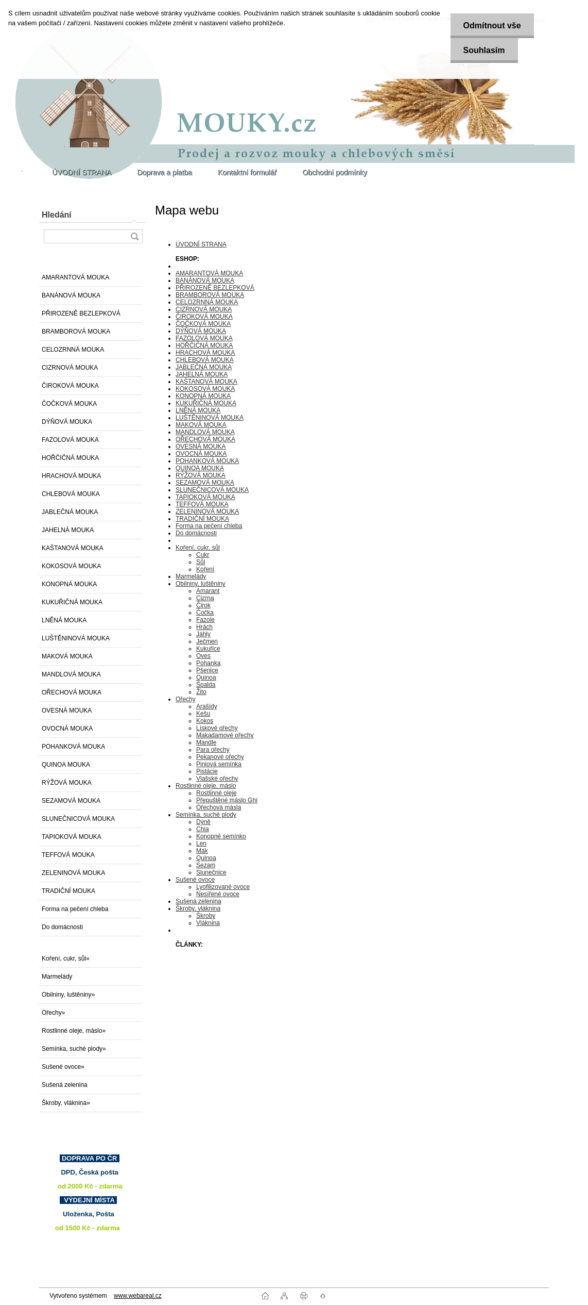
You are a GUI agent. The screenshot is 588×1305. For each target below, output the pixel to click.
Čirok (203, 605)
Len (201, 843)
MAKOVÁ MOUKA (67, 656)
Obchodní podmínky (334, 172)
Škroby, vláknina (198, 908)
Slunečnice (211, 872)
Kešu (203, 713)
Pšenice (207, 670)
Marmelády (57, 976)
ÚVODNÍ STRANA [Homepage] (81, 172)
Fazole (205, 619)
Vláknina (208, 923)
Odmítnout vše (492, 25)
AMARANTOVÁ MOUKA (75, 277)
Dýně (203, 821)
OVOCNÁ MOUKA (67, 728)
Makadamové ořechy (224, 735)
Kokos (204, 720)
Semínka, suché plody (206, 814)
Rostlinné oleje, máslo (206, 785)
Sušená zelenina (65, 1084)
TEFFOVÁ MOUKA (68, 854)
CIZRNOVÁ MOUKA (70, 367)
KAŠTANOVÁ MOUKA (72, 548)
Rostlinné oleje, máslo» (74, 1030)
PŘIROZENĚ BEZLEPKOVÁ (81, 313)
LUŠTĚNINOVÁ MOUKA (76, 638)
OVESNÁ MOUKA (67, 710)
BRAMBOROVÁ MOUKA (76, 331)
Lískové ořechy (217, 728)
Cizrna (205, 598)
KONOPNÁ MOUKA (69, 584)
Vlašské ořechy (217, 778)
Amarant (207, 590)
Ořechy (186, 699)
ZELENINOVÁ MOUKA (73, 873)
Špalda (205, 684)
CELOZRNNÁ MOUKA (73, 349)
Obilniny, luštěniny (201, 583)
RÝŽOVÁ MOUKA (67, 782)
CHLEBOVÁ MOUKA (71, 494)
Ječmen (207, 641)
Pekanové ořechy (220, 757)
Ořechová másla (218, 807)
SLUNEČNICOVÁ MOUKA (78, 818)
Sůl (200, 562)
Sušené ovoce (195, 879)
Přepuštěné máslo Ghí (226, 800)
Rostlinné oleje (216, 793)
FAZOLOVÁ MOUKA (70, 439)
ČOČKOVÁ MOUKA (69, 403)
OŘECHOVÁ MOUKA (71, 692)
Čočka (205, 612)
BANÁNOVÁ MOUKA (71, 295)
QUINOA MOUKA (66, 764)
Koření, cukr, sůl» (66, 958)
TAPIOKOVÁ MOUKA (71, 836)
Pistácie (207, 771)
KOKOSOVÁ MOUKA (71, 566)
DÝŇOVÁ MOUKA (67, 421)
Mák (202, 850)
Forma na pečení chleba (75, 909)
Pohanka (208, 663)
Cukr (202, 554)
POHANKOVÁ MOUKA (73, 746)
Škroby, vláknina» (66, 1102)
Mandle (206, 742)
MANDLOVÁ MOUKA (71, 674)
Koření (205, 569)
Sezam (205, 865)
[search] (134, 236)
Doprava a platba (164, 172)
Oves (203, 655)
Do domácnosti (62, 927)
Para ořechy (213, 749)
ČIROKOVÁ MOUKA (70, 385)
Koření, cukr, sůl (198, 547)
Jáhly (203, 634)
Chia (202, 829)
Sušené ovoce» (63, 1066)
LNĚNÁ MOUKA (64, 620)
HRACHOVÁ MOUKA (71, 476)
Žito (201, 692)
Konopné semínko (221, 836)
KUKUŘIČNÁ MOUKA (72, 602)
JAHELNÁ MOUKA (68, 530)
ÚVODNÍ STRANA (201, 244)
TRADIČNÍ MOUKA (68, 891)
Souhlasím (484, 50)
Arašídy (206, 706)
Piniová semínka (218, 764)
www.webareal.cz (138, 1295)
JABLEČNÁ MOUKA (70, 512)
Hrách (204, 627)
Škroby (205, 915)
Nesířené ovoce (217, 894)
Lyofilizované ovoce (223, 886)
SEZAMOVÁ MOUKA (71, 800)
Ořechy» (53, 1012)
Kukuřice (208, 648)
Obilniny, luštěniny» (68, 994)
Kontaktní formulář (247, 172)
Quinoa (206, 677)
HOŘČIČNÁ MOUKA (70, 457)
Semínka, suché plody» (74, 1048)
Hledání (57, 214)
